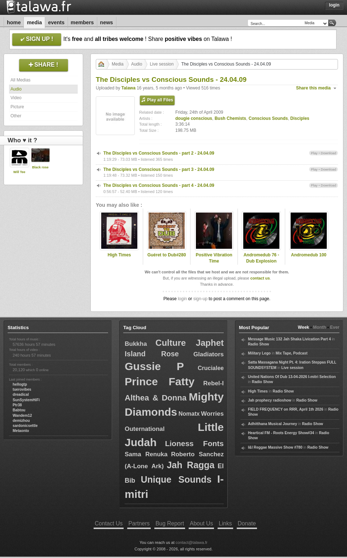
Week (303, 327)
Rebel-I (213, 383)
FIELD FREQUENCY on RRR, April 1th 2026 (285, 409)
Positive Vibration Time (214, 258)
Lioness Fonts (194, 443)
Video (15, 97)
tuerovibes (22, 389)
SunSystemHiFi (26, 400)
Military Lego (259, 353)
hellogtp (20, 384)
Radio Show (258, 344)
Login (334, 5)
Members (82, 22)
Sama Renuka (146, 454)
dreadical (21, 395)
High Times (119, 254)
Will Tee (19, 172)
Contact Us (109, 523)
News (106, 22)
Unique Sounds (176, 479)
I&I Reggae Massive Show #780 (275, 447)
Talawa (128, 88)
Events (56, 22)
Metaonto (21, 431)
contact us (260, 278)
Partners (139, 523)
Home (14, 22)
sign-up (200, 298)
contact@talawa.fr (191, 542)
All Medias (20, 80)
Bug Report (169, 523)
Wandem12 (22, 416)
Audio (16, 89)
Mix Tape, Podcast (291, 353)
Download (328, 153)
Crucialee (211, 368)
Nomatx (189, 414)
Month (319, 327)
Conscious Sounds (268, 118)
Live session (162, 64)
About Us (201, 523)
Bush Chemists (230, 118)
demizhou (21, 421)
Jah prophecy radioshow (269, 400)
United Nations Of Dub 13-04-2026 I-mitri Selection (292, 377)
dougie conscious (193, 118)
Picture (17, 106)
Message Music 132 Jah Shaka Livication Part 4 (289, 339)
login (182, 298)
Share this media (313, 88)
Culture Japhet (189, 343)
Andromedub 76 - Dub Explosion (261, 258)
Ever (334, 327)
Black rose (40, 167)
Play (314, 153)
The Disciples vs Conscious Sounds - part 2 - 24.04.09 (158, 153)
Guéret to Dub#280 (166, 254)
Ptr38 (17, 405)
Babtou (19, 410)
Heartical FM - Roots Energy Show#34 (281, 433)
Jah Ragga (190, 465)
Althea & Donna (156, 397)
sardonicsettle (25, 426)
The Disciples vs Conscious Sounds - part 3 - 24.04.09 (158, 169)
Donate (247, 523)
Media (34, 22)
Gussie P (154, 366)
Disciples (299, 118)
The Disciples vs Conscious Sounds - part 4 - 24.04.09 (158, 185)
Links (225, 523)
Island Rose (152, 354)
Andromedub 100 (308, 254)
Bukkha (136, 343)
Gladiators (208, 354)
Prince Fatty (159, 381)
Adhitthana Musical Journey (272, 424)
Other (15, 115)
